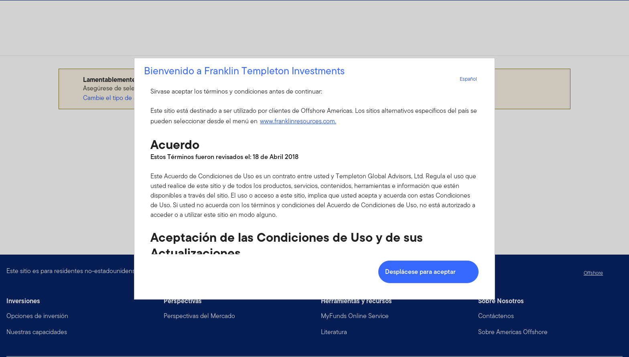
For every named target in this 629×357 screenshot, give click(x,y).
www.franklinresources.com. (298, 121)
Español (473, 78)
